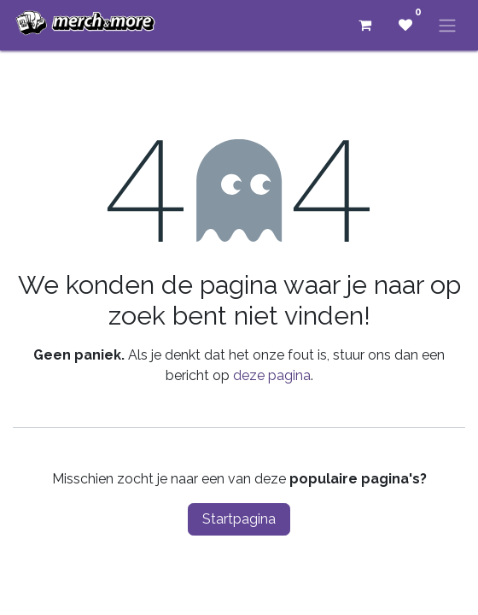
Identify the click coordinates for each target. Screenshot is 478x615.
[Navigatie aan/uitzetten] (447, 25)
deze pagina (272, 375)
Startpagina (239, 519)
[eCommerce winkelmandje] (364, 25)
